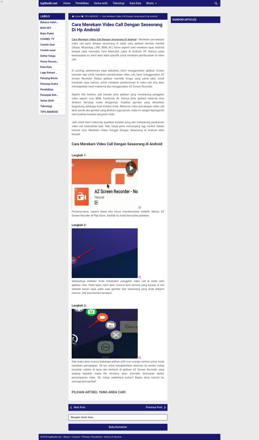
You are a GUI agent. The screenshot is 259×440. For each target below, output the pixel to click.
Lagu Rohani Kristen (52, 72)
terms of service (112, 437)
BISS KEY (45, 27)
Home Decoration (50, 61)
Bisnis (152, 3)
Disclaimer (96, 437)
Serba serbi (101, 3)
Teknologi (118, 3)
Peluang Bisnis (49, 78)
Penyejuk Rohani (50, 95)
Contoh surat (48, 50)
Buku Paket (47, 33)
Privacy (86, 437)
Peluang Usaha (49, 83)
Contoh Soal (47, 44)
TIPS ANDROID (49, 111)
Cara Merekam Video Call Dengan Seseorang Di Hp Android (106, 27)
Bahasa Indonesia (50, 22)
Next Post (79, 407)
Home (66, 3)
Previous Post (154, 407)
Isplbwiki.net (48, 3)
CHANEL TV (47, 39)
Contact (76, 437)
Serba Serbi (47, 100)
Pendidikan (82, 3)
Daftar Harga (47, 55)
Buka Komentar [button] (118, 427)
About (66, 437)
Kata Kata (135, 3)
